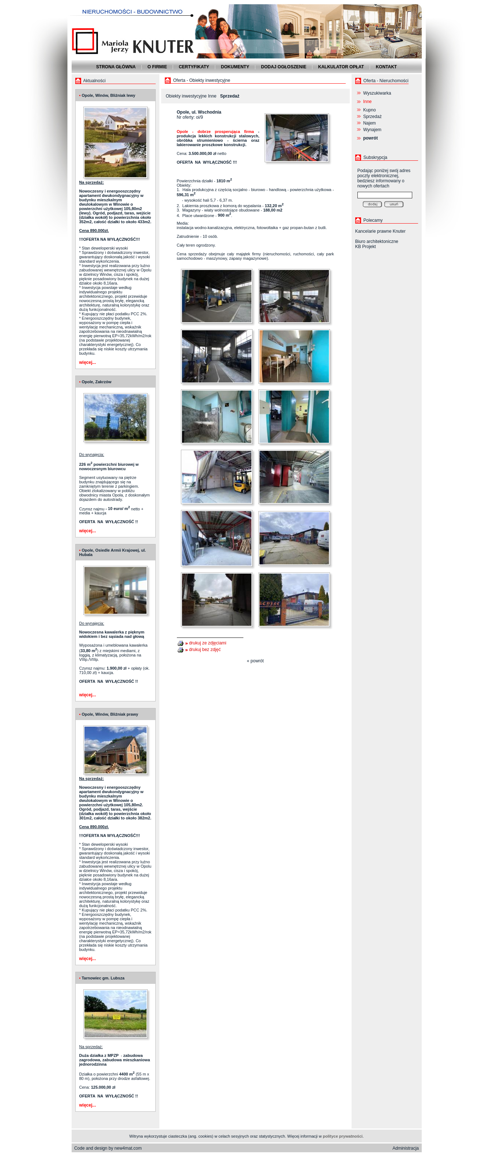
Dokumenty (235, 66)
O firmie (157, 66)
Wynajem (372, 129)
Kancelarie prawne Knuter (380, 231)
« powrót (255, 660)
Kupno (369, 110)
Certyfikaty (194, 66)
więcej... (87, 362)
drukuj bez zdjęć (205, 649)
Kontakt (386, 66)
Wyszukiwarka (377, 93)
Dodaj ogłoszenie (283, 66)
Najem (369, 123)
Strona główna (116, 66)
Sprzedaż (372, 116)
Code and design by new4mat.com (108, 1148)
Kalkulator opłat (341, 66)
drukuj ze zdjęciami (207, 643)
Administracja (405, 1148)
